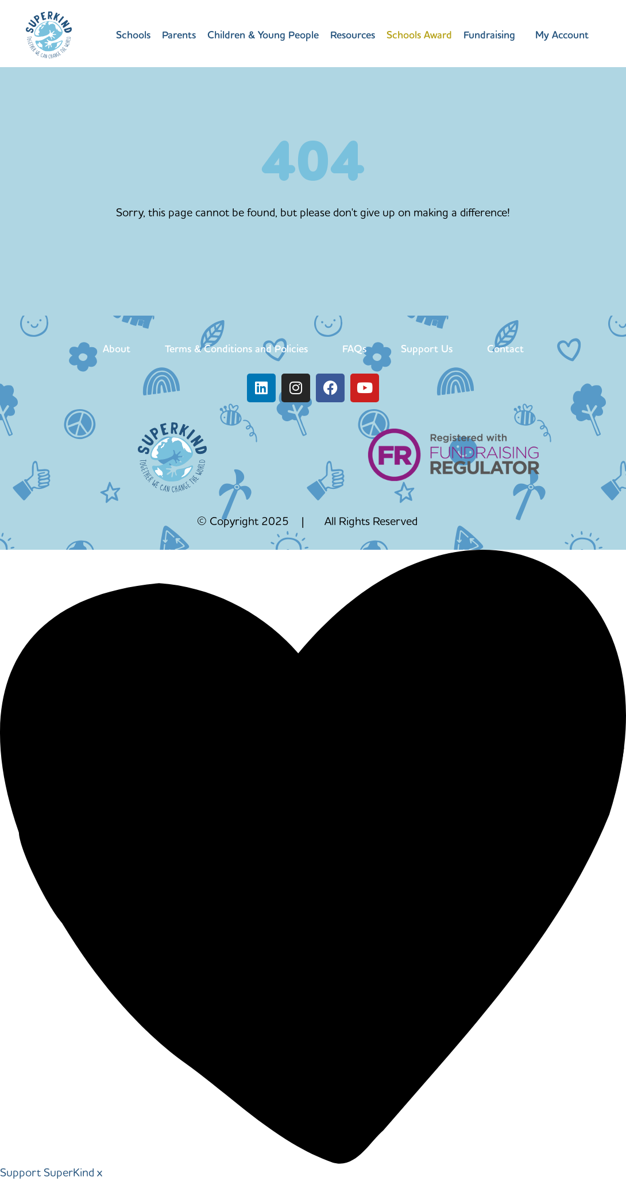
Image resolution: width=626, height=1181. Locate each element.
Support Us (427, 348)
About (116, 348)
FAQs (354, 348)
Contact (505, 348)
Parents (179, 34)
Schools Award (419, 34)
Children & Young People (263, 34)
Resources (352, 34)
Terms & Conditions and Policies (236, 348)
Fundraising (489, 34)
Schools (133, 34)
